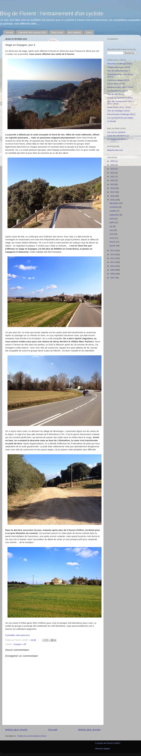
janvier (113, 246)
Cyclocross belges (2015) (118, 80)
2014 (112, 250)
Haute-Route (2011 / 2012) (119, 107)
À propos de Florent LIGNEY (107, 743)
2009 (112, 270)
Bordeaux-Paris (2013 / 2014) (120, 87)
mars (112, 238)
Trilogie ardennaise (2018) (118, 67)
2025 (112, 161)
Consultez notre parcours (17, 635)
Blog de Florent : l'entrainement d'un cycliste (51, 14)
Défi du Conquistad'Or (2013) (120, 98)
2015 (112, 200)
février (113, 242)
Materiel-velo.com (115, 150)
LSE (24, 644)
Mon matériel (74, 32)
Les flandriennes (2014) (117, 91)
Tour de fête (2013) (115, 94)
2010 (112, 266)
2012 (112, 258)
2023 (112, 169)
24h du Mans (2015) (116, 84)
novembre (114, 207)
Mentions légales (102, 748)
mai (111, 230)
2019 (112, 184)
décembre (114, 203)
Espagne (17, 644)
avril (112, 234)
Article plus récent (16, 729)
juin (111, 226)
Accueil (9, 32)
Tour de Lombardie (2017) (118, 71)
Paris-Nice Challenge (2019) (119, 64)
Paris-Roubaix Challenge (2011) (121, 114)
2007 (112, 278)
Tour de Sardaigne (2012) (118, 111)
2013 (112, 254)
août (112, 219)
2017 (112, 192)
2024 (112, 165)
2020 (112, 180)
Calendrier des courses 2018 (32, 32)
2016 (112, 196)
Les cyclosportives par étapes (120, 118)
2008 (112, 274)
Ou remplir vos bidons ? (117, 139)
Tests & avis (57, 32)
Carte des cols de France (118, 136)
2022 (112, 173)
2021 (112, 176)
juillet (112, 222)
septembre (115, 215)
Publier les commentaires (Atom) (31, 736)
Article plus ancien (89, 729)
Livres (89, 32)
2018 (112, 188)
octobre (113, 211)
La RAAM (111, 121)
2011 (112, 262)
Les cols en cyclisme (116, 132)
